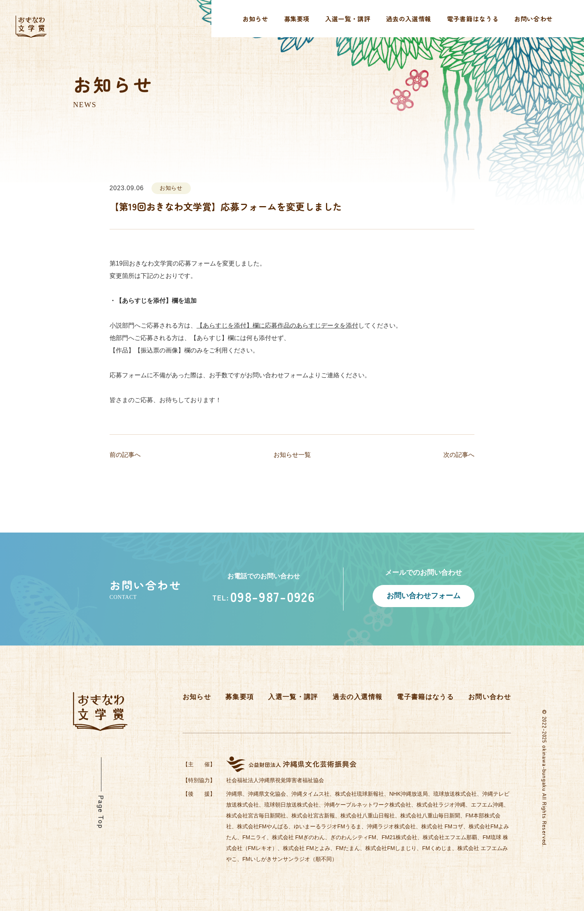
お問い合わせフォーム (423, 596)
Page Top (101, 812)
